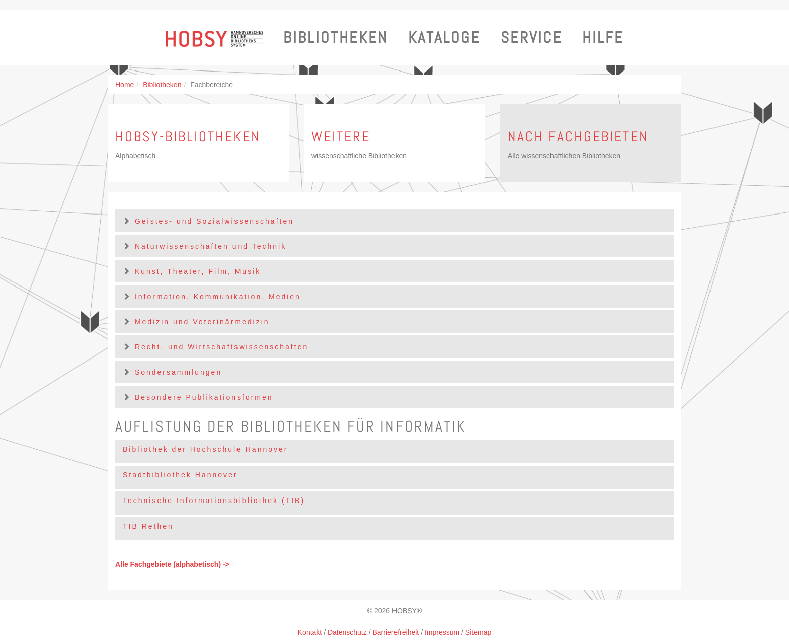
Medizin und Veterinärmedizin (202, 322)
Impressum (442, 632)
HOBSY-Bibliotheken (188, 137)
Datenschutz (347, 632)
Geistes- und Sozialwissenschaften (214, 221)
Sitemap (478, 632)
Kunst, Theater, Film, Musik (198, 271)
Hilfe (603, 37)
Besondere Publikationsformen (204, 397)
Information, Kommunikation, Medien (218, 297)
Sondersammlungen (178, 372)
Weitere (340, 137)
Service (531, 37)
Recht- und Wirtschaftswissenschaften (221, 347)
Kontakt (310, 632)
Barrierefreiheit (395, 632)
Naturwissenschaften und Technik (210, 246)
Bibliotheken (335, 37)
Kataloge (444, 37)
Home (124, 85)
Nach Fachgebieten (578, 137)
